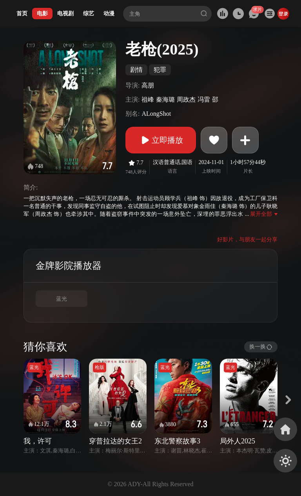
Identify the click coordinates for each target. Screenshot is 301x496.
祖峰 (147, 99)
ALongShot (156, 113)
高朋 (147, 85)
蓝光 (61, 299)
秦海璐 (165, 99)
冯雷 (204, 99)
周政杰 (186, 99)
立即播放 (160, 140)
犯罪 (160, 69)
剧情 (136, 69)
